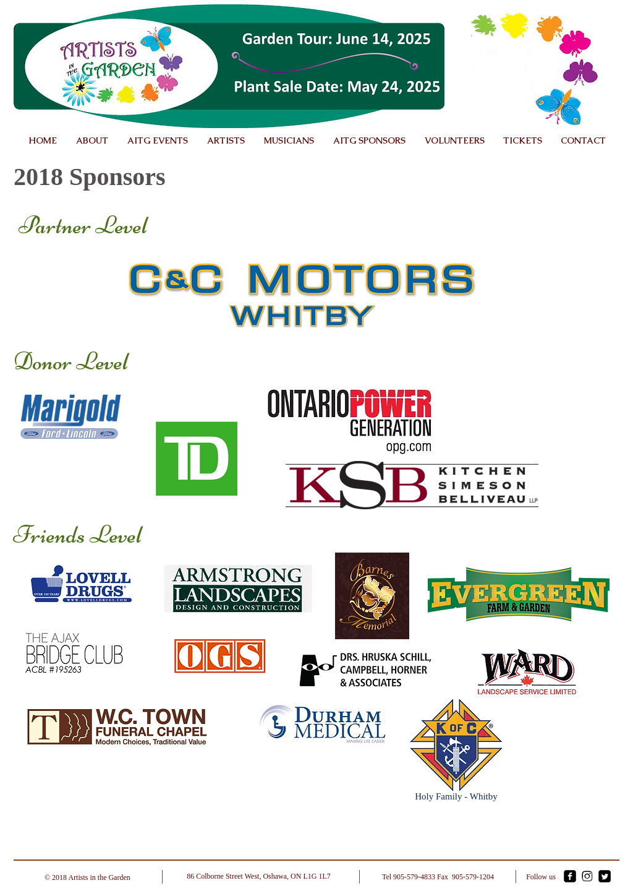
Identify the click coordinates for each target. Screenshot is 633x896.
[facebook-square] (570, 876)
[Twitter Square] (604, 876)
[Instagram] (587, 876)
